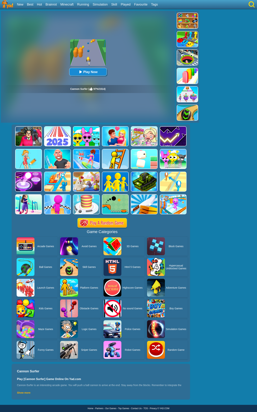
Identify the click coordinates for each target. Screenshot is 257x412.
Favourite (140, 4)
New (20, 4)
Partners (99, 408)
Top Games (123, 408)
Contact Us (136, 408)
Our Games (110, 408)
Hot (39, 4)
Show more (23, 392)
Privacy (153, 408)
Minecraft (67, 4)
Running (83, 4)
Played (125, 4)
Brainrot (51, 4)
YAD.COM (164, 408)
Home (90, 408)
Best (30, 4)
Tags (154, 4)
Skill (114, 4)
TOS (145, 408)
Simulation (100, 4)
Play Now (87, 72)
